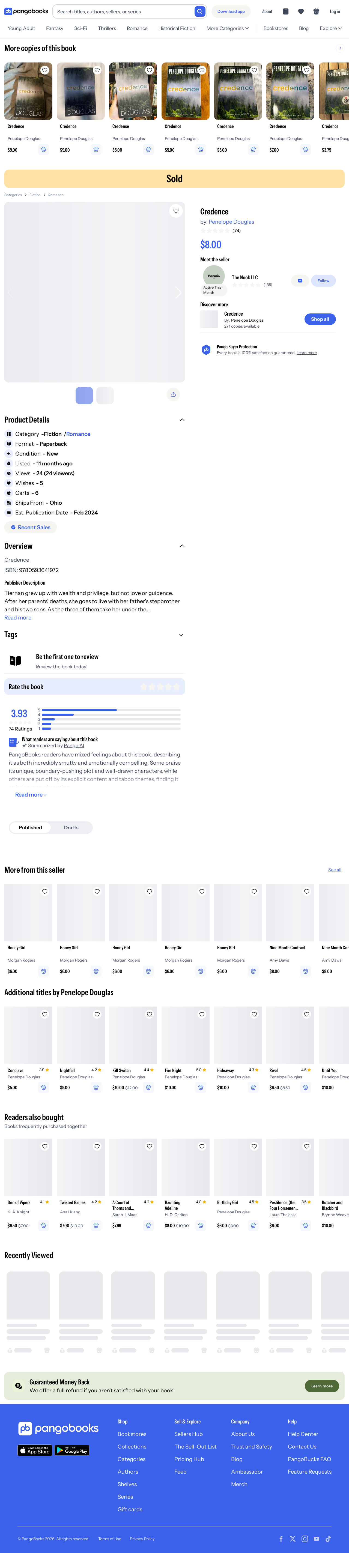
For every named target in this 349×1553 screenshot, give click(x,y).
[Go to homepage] (26, 12)
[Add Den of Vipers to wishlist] (44, 1146)
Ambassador (247, 1471)
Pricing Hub (189, 1459)
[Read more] (32, 795)
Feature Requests (310, 1471)
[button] (94, 420)
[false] (300, 281)
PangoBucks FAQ (309, 1459)
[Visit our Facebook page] (281, 1539)
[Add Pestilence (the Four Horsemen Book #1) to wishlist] (306, 1146)
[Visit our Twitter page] (293, 1539)
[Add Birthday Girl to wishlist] (254, 1146)
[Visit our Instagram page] (305, 1539)
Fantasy (54, 28)
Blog (304, 28)
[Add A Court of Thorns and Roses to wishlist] (149, 1146)
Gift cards (130, 1509)
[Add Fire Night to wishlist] (202, 1014)
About (267, 11)
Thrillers (107, 28)
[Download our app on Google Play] (72, 1450)
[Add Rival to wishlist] (306, 1014)
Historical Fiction (177, 28)
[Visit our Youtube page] (316, 1539)
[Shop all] (320, 319)
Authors (128, 1471)
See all (334, 869)
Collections (132, 1446)
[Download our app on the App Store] (34, 1450)
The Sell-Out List (195, 1446)
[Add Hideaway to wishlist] (254, 1014)
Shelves (127, 1484)
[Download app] (231, 11)
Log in (335, 11)
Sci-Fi (80, 28)
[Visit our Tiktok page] (328, 1539)
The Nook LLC (245, 277)
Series (125, 1497)
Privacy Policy (142, 1538)
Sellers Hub (188, 1434)
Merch (239, 1484)
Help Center (303, 1434)
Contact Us (302, 1446)
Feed (180, 1471)
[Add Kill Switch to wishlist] (149, 1014)
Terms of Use (109, 1538)
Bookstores (276, 28)
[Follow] (323, 281)
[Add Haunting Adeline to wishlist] (202, 1146)
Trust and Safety (251, 1446)
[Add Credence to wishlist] (176, 211)
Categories (13, 195)
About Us (243, 1434)
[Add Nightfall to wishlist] (97, 1014)
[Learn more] (322, 1386)
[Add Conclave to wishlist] (44, 1014)
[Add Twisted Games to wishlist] (97, 1146)
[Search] (200, 11)
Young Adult (21, 28)
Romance (137, 28)
